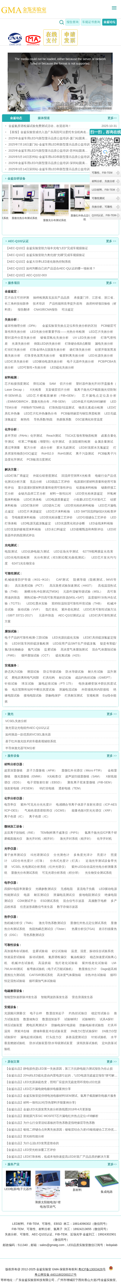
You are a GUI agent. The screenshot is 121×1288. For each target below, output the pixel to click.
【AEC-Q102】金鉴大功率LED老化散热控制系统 (38, 261)
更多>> (112, 118)
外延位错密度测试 (45, 475)
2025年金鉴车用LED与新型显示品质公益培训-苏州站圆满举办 (49, 150)
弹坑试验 (39, 383)
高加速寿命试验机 (16, 951)
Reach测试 (53, 435)
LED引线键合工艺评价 (91, 517)
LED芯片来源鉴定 (30, 511)
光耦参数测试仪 (46, 889)
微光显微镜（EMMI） (28, 776)
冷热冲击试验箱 (95, 975)
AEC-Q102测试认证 (71, 615)
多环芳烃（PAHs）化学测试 (23, 435)
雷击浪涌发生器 (82, 997)
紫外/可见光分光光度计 (36, 804)
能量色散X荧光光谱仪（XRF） (93, 810)
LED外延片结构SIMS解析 (89, 401)
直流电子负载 (86, 889)
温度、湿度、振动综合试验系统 (92, 951)
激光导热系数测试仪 (52, 923)
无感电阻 (67, 889)
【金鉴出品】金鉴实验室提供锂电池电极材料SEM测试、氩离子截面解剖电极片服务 (60, 1095)
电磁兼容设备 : (14, 991)
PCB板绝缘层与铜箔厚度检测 (80, 413)
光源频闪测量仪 (15, 1013)
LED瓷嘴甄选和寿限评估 (86, 529)
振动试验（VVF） (29, 609)
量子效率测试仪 (15, 854)
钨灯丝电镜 (46, 788)
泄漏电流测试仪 (64, 895)
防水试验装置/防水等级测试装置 (51, 1043)
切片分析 (66, 383)
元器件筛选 (46, 615)
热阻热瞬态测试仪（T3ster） (48, 929)
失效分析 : (12, 319)
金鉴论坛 (109, 22)
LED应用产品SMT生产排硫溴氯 (74, 643)
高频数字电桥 (97, 900)
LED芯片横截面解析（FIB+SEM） (52, 395)
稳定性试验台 (100, 1013)
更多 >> (111, 241)
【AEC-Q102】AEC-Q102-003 (26, 275)
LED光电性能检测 (17, 557)
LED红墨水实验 (36, 603)
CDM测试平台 (26, 900)
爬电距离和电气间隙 (25, 677)
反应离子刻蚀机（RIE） (20, 832)
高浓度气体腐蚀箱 (69, 975)
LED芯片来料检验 (58, 511)
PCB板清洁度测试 (39, 459)
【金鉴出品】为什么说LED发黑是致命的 (32, 1143)
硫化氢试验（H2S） (68, 655)
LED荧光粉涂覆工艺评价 (56, 517)
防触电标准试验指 (92, 1025)
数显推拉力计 (88, 969)
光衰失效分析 (21, 343)
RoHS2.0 (48, 453)
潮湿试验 (33, 671)
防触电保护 (53, 695)
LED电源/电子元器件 (18, 1189)
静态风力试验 (14, 671)
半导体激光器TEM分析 (20, 748)
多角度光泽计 (83, 854)
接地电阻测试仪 (90, 895)
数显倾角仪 (30, 1019)
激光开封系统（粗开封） (76, 838)
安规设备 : (11, 1007)
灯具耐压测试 (74, 695)
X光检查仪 (54, 776)
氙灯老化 (51, 609)
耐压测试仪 (41, 895)
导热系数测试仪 (33, 935)
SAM (52, 383)
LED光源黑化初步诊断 (70, 523)
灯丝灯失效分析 (15, 349)
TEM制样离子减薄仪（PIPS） (60, 832)
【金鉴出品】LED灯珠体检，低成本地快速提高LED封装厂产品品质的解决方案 (57, 1156)
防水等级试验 (75, 671)
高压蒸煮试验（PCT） (30, 585)
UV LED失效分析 (84, 337)
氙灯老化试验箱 (66, 963)
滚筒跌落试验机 (87, 1043)
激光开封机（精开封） (41, 838)
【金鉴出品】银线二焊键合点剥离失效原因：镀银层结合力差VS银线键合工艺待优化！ (62, 1129)
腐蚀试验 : (12, 631)
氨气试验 (34, 649)
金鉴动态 (16, 118)
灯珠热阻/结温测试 (62, 407)
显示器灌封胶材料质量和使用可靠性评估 (45, 487)
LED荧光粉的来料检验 (80, 505)
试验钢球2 (71, 1019)
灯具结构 (49, 677)
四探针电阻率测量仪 (17, 889)
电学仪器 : (11, 882)
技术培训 (39, 303)
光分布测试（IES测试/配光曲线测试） (60, 557)
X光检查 (35, 389)
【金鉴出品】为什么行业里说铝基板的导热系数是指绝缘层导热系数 (50, 1122)
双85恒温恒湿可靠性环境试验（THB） (77, 603)
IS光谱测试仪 (40, 854)
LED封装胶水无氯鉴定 (94, 447)
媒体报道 (44, 118)
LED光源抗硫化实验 (65, 637)
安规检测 (93, 695)
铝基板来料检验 (86, 487)
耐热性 (25, 419)
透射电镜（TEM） (70, 788)
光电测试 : (12, 545)
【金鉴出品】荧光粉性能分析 (24, 1136)
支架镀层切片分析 (57, 389)
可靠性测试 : (13, 573)
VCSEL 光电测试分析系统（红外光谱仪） (39, 866)
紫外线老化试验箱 (95, 963)
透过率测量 (12, 447)
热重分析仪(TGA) (83, 929)
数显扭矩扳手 (51, 1019)
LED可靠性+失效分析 (32, 367)
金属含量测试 (104, 441)
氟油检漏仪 (78, 957)
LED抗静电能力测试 (36, 551)
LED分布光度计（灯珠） (29, 860)
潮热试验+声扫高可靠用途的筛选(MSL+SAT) (54, 597)
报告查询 (73, 22)
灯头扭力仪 (53, 1037)
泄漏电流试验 (68, 689)
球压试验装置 (13, 1025)
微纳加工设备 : (14, 826)
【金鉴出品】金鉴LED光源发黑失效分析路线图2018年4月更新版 (48, 1109)
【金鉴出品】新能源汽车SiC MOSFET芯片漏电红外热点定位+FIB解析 (52, 1116)
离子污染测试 (85, 453)
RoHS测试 (65, 453)
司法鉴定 (68, 309)
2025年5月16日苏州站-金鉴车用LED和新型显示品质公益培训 (49, 156)
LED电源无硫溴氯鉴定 (36, 523)
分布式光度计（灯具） (65, 860)
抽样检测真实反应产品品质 (51, 297)
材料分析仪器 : (14, 764)
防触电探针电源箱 (63, 1025)
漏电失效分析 (104, 343)
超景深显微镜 (13, 770)
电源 (27, 895)
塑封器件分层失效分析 (20, 337)
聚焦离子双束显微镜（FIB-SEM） (90, 782)
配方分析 (30, 447)
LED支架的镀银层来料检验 (23, 529)
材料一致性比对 (60, 493)
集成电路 (107, 1191)
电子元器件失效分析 (80, 361)
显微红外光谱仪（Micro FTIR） (82, 770)
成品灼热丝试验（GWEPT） (94, 677)
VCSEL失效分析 (16, 721)
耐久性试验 (95, 671)
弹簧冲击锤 (21, 1031)
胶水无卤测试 (66, 447)
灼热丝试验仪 (78, 1013)
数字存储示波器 (67, 906)
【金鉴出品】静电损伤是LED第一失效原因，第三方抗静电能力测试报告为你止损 (59, 1068)
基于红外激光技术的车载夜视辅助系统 (30, 741)
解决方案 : (12, 469)
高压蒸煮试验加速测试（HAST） (72, 585)
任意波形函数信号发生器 (36, 906)
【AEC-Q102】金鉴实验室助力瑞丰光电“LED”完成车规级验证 (47, 248)
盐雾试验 (50, 649)
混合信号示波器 (73, 900)
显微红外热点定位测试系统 (85, 217)
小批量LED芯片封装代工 (89, 499)
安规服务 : (12, 665)
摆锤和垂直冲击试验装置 (49, 1031)
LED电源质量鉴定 (57, 499)
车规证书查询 (91, 22)
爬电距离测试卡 (36, 1025)
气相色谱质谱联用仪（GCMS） (46, 810)
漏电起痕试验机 (31, 1037)
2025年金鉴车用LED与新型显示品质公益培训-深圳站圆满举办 (49, 163)
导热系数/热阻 (43, 419)
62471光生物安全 (23, 563)
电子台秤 (36, 1013)
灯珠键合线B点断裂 (78, 343)
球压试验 (28, 683)
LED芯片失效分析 (101, 331)
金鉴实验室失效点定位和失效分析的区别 (69, 325)
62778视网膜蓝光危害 (98, 551)
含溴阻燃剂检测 (79, 441)
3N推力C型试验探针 (84, 1031)
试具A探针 (107, 1019)
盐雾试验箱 (41, 951)
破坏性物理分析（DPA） (21, 325)
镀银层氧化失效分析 (54, 337)
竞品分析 (36, 481)
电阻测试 (11, 551)
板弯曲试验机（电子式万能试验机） (51, 969)
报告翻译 (24, 309)
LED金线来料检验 (101, 523)
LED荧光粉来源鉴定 (89, 493)
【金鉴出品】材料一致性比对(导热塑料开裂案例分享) (40, 1102)
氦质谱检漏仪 (57, 957)
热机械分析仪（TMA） (20, 923)
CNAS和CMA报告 (46, 309)
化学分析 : (12, 429)
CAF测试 (62, 579)
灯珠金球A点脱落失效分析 (48, 349)
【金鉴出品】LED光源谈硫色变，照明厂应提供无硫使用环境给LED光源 (53, 1082)
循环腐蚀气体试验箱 (42, 981)
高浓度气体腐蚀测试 (74, 649)
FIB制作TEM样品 (33, 407)
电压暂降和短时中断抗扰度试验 (33, 689)
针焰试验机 (99, 1037)
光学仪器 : (11, 848)
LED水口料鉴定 (55, 529)
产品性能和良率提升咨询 (65, 303)
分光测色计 (61, 854)
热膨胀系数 (64, 419)
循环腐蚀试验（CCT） (36, 655)
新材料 (77, 1190)
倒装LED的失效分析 (47, 343)
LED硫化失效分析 (62, 367)
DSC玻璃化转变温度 (89, 419)
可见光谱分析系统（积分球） (61, 872)
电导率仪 (10, 804)
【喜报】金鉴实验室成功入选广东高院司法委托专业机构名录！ (49, 132)
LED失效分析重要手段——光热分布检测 (57, 331)
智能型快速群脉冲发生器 (20, 997)
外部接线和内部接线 (95, 689)
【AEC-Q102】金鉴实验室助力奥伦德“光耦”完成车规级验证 (45, 255)
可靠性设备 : (12, 945)
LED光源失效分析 (101, 355)
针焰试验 (11, 683)
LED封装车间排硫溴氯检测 (30, 643)
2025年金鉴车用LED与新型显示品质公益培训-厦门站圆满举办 (49, 138)
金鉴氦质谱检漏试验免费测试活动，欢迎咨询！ (40, 126)
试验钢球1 (89, 1019)
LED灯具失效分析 (17, 361)
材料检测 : (12, 377)
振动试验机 (36, 957)
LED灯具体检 (32, 499)
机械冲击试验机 (23, 963)
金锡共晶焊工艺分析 (32, 493)
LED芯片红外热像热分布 (40, 413)
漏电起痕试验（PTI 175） (56, 683)
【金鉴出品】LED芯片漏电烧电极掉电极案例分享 (38, 1089)
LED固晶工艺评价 (58, 481)
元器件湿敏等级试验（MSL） (83, 591)
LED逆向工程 (52, 505)
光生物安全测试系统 (98, 872)
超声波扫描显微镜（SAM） (83, 776)
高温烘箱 (44, 963)
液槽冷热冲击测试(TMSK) (41, 591)
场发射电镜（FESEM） (19, 788)
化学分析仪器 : (14, 798)
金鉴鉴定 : (12, 291)
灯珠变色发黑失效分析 (40, 355)
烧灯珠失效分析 (80, 349)
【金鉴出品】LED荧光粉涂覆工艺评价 (30, 1149)
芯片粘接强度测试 (17, 383)
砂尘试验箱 (60, 951)
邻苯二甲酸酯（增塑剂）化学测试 (41, 441)
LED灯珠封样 (30, 505)
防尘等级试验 (52, 671)
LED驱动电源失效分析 (48, 361)
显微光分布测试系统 (55, 220)
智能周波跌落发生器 (54, 997)
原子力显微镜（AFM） (41, 770)
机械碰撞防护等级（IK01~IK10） (28, 579)
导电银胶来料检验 (24, 517)
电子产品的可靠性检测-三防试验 (26, 637)
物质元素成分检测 (91, 407)
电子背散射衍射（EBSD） (45, 782)
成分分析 (46, 447)
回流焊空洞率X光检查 (76, 475)
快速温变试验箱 (14, 957)
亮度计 (101, 854)
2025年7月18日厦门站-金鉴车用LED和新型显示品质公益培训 (49, 144)
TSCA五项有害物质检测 (81, 435)
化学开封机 (104, 838)
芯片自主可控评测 (17, 297)
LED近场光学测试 (66, 551)
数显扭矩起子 (55, 1013)
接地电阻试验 (33, 695)
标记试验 (65, 677)
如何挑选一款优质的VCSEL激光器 (28, 734)
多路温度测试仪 (76, 1037)
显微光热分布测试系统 (25, 218)
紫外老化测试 (70, 609)
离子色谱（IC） (14, 816)
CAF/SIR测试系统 (41, 975)
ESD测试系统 (50, 900)
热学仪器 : (11, 916)
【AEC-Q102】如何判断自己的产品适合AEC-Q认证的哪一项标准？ (50, 268)
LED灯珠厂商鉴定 (17, 475)
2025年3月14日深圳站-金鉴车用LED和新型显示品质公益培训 (49, 169)
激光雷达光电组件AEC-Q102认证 (27, 728)
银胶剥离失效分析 (72, 355)
